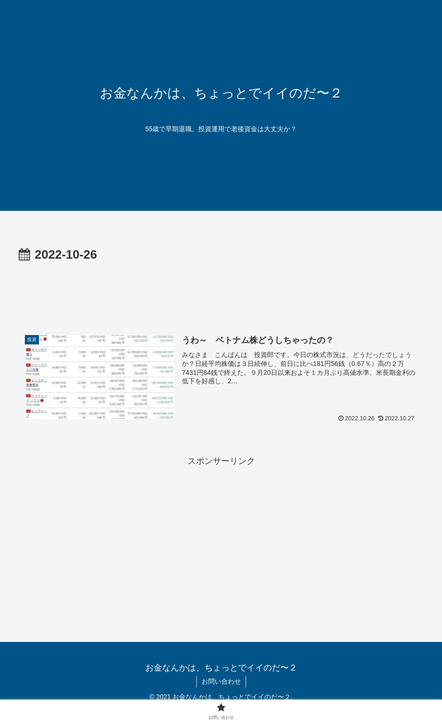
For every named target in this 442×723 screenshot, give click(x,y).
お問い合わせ (221, 681)
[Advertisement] (221, 291)
